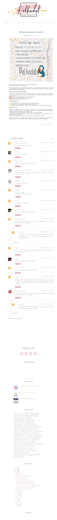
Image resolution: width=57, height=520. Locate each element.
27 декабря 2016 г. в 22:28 (47, 160)
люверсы (32, 446)
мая (17, 502)
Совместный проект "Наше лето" (21, 452)
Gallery (22, 456)
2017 (16, 471)
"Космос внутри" (30, 422)
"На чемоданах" (33, 428)
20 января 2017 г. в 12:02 (48, 218)
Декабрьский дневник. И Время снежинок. (26, 481)
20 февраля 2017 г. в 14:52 (46, 304)
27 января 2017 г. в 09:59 (47, 232)
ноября (18, 491)
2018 (16, 469)
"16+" (21, 413)
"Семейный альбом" (19, 435)
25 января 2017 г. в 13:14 (48, 247)
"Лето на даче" (32, 424)
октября (18, 493)
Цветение (30, 454)
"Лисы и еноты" (17, 426)
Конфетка (26, 446)
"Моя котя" (16, 428)
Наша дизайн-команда (35, 22)
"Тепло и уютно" (24, 437)
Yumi (16, 258)
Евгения (17, 181)
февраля (18, 505)
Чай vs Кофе (36, 454)
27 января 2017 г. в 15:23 (48, 258)
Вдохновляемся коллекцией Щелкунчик (25, 487)
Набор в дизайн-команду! (22, 478)
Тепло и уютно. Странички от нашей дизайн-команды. (29, 485)
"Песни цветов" (17, 433)
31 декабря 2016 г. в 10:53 (47, 200)
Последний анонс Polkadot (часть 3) (27, 398)
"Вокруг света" (34, 415)
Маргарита (18, 161)
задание (16, 446)
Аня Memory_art (20, 291)
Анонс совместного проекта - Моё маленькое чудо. (29, 386)
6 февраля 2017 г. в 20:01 (47, 290)
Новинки (25, 448)
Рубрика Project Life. (31, 450)
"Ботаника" (26, 413)
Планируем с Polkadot (19, 450)
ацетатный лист (30, 441)
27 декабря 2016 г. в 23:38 (47, 170)
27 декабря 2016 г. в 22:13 (47, 151)
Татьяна (17, 152)
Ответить (18, 148)
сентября (18, 494)
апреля (18, 504)
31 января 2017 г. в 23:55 (48, 276)
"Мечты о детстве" (27, 426)
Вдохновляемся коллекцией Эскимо (24, 489)
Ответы (15, 229)
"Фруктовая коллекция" (35, 437)
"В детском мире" (35, 413)
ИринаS (17, 248)
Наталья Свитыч (20, 219)
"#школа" (16, 413)
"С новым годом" (35, 433)
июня (17, 500)
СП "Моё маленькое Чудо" (20, 454)
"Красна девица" (18, 424)
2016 (16, 473)
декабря (18, 474)
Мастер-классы (47, 22)
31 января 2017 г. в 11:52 (48, 267)
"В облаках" (17, 415)
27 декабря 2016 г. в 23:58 (47, 180)
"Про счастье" (26, 433)
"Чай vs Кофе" (27, 439)
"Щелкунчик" (35, 439)
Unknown (18, 190)
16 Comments (36, 35)
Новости (30, 448)
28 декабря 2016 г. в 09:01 (47, 189)
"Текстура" (16, 437)
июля (17, 498)
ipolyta (17, 200)
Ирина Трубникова (21, 143)
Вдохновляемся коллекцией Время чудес (25, 483)
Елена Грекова (19, 267)
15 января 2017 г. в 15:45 (48, 209)
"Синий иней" (28, 435)
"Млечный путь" (37, 426)
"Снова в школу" (37, 435)
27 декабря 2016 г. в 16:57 (47, 142)
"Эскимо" (16, 441)
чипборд (16, 456)
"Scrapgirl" (22, 441)
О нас (12, 22)
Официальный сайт (22, 22)
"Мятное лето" (24, 428)
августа (18, 496)
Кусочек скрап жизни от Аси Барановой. (27, 392)
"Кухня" (25, 424)
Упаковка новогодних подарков (23, 476)
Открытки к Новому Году (22, 479)
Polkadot (21, 232)
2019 (16, 467)
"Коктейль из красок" (19, 422)
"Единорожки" (30, 420)
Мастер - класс (17, 448)
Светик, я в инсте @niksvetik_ (24, 170)
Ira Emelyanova (19, 209)
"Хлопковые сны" (18, 439)
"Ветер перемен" (25, 415)
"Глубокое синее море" (19, 420)
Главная (6, 22)
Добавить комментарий (14, 318)
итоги (21, 446)
